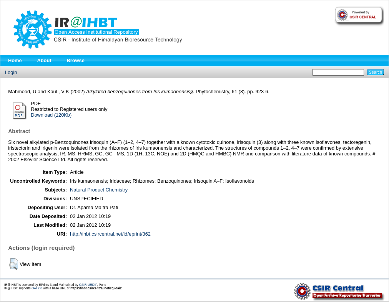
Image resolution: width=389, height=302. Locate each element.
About (44, 60)
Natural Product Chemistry (99, 190)
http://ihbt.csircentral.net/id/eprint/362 (110, 234)
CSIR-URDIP (88, 285)
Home (15, 60)
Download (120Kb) (51, 115)
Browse (76, 60)
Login (11, 72)
